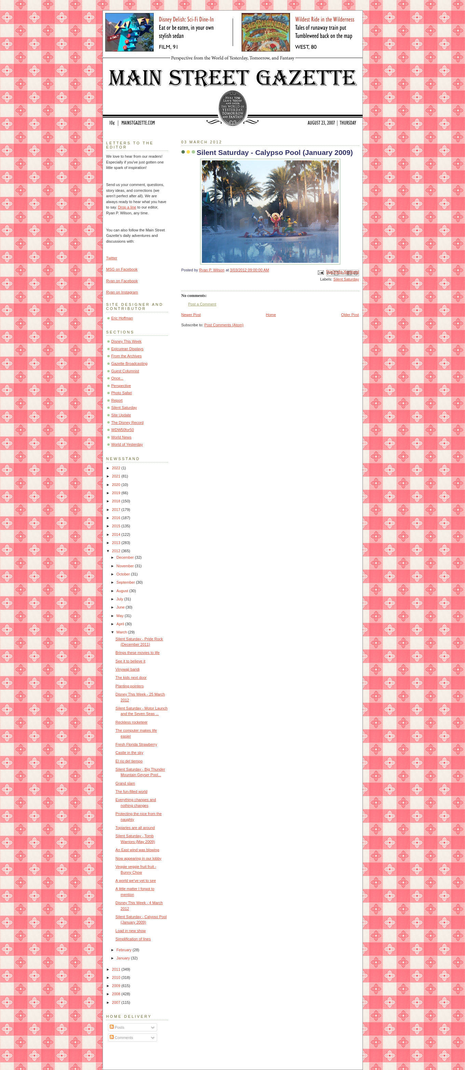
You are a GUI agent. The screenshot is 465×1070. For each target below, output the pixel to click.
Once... (117, 378)
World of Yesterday (127, 444)
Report (117, 400)
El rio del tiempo (128, 761)
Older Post (350, 315)
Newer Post (191, 315)
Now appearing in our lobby (138, 858)
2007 (117, 1002)
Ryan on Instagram (122, 292)
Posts (117, 1027)
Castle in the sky (129, 753)
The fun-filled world (131, 791)
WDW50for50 (122, 430)
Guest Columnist (125, 371)
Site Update (121, 415)
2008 (117, 994)
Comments (121, 1038)
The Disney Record (127, 422)
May (121, 616)
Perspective (121, 386)
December (126, 557)
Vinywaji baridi (127, 669)
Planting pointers (129, 686)
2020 (117, 485)
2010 (117, 977)
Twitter (112, 258)
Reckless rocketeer (131, 722)
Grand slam (125, 783)
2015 (117, 526)
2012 (117, 551)
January (124, 958)
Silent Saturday (346, 279)
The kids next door (131, 677)
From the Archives (126, 356)
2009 (117, 986)
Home (271, 315)
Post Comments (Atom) (224, 325)
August (123, 591)
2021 (117, 476)
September (126, 582)
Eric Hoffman (122, 318)
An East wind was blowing (137, 850)
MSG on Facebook (122, 269)
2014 (117, 534)
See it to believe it (130, 661)
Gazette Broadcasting (129, 363)
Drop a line (127, 207)
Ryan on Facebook (122, 281)
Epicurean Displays (127, 349)
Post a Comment (202, 304)
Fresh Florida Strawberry (136, 744)
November (126, 566)
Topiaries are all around (135, 828)
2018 (117, 501)
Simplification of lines (133, 939)
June (121, 607)
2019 (117, 493)
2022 (117, 468)
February (125, 950)
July (120, 599)
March (122, 632)
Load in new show (130, 931)
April (121, 624)
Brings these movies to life (137, 653)
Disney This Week (126, 341)
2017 (117, 510)
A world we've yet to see (135, 881)
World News (121, 437)
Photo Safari (121, 393)
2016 (117, 518)
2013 (117, 543)
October (124, 574)
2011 (117, 969)
